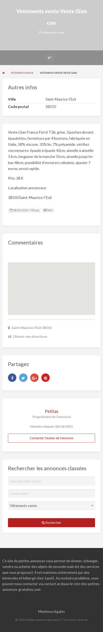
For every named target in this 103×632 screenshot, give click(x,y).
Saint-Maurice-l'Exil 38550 (31, 328)
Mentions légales (51, 611)
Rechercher (51, 522)
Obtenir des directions (30, 336)
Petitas (51, 411)
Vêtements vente (53, 32)
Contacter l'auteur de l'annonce (51, 438)
